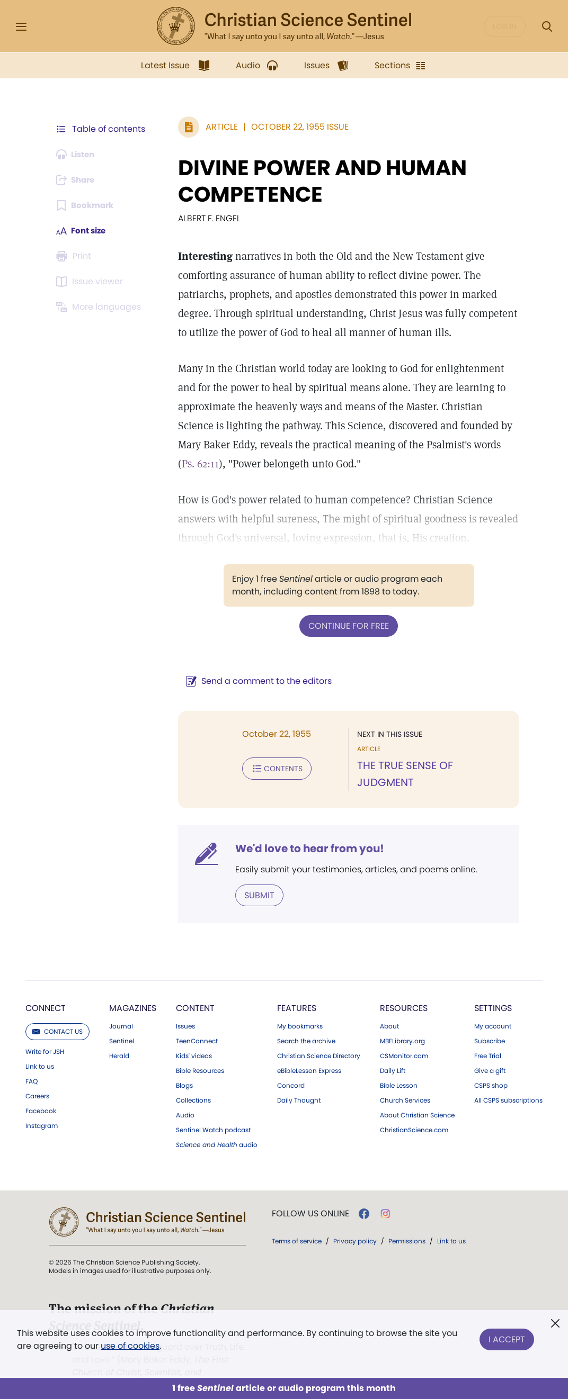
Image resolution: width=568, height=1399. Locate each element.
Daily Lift (392, 1057)
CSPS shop (491, 1072)
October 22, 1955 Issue (294, 127)
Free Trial (487, 1042)
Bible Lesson (399, 1072)
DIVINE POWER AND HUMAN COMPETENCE (317, 181)
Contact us (57, 1017)
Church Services (405, 1087)
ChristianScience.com (414, 1116)
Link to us (39, 1053)
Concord (291, 1072)
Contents (271, 767)
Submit (254, 881)
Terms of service (297, 1227)
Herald (119, 1042)
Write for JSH (44, 1038)
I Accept (507, 1337)
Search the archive (306, 1027)
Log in (505, 26)
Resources (404, 994)
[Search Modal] (547, 27)
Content (195, 994)
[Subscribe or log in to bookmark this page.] (87, 205)
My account (492, 1012)
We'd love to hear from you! (304, 835)
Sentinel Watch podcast (213, 1116)
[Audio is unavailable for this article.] (77, 154)
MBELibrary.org (402, 1027)
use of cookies (130, 1346)
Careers (37, 1082)
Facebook (40, 1097)
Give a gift (489, 1057)
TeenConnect (197, 1027)
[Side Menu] (21, 27)
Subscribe (489, 1027)
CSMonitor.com (404, 1042)
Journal (121, 1012)
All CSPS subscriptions (508, 1087)
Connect (45, 994)
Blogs (184, 1072)
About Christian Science (417, 1101)
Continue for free (346, 625)
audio (217, 1131)
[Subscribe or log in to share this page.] (78, 180)
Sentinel (121, 1027)
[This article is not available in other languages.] (100, 307)
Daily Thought (299, 1087)
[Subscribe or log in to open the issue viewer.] (91, 281)
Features (296, 994)
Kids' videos (194, 1042)
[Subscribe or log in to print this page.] (75, 256)
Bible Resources (200, 1057)
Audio (185, 1101)
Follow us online (310, 1200)
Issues (185, 1012)
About (389, 1012)
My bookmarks (300, 1012)
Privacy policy (355, 1227)
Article (216, 127)
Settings (493, 994)
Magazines (132, 994)
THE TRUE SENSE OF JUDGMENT (432, 765)
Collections (193, 1087)
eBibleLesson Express (309, 1057)
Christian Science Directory (318, 1042)
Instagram (41, 1112)
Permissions (406, 1227)
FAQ (31, 1067)
